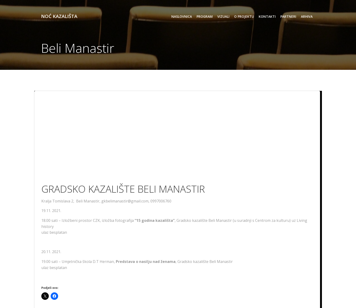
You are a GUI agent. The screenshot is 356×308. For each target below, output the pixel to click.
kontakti (267, 16)
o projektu (244, 16)
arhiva (307, 16)
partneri (288, 16)
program (205, 16)
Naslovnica (181, 16)
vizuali (223, 16)
